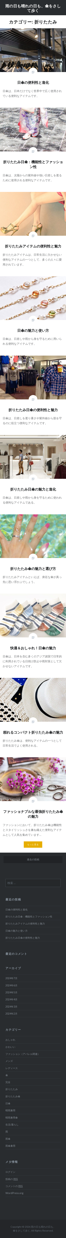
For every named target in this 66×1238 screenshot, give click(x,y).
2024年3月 (11, 1006)
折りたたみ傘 (12, 1096)
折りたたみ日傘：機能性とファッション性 (28, 916)
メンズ (9, 1060)
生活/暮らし (12, 1124)
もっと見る (33, 844)
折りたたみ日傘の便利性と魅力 (22, 937)
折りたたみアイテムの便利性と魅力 (25, 923)
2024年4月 (11, 999)
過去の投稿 (33, 859)
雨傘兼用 (10, 1145)
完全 (7, 1082)
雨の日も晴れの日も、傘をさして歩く (33, 8)
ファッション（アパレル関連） (22, 1053)
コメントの (14, 1186)
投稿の (11, 1179)
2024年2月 (11, 1013)
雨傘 (7, 1138)
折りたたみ (11, 1089)
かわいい (10, 1046)
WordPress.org (14, 1193)
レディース (11, 1068)
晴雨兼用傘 (11, 1117)
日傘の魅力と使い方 (16, 930)
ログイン (10, 1171)
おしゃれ (10, 1039)
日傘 (7, 1103)
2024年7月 (11, 978)
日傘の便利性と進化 (16, 909)
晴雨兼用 (10, 1110)
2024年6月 (11, 985)
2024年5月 (11, 992)
